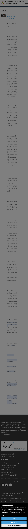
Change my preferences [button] (14, 525)
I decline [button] (14, 522)
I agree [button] (14, 519)
